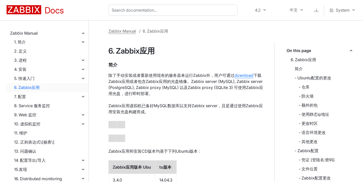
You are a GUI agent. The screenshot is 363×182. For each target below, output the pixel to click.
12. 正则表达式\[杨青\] (34, 142)
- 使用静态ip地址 (314, 114)
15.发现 (20, 169)
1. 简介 (20, 41)
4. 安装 (20, 69)
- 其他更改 (308, 141)
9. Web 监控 (25, 114)
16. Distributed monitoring (38, 178)
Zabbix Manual (24, 33)
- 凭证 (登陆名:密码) (317, 159)
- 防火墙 (306, 96)
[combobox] (173, 10)
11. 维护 (20, 132)
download (243, 75)
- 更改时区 (308, 123)
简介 (299, 68)
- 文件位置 (308, 168)
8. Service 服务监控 (32, 105)
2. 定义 (20, 51)
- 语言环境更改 (312, 132)
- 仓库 (304, 86)
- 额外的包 (308, 105)
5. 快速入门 (24, 78)
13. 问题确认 (25, 151)
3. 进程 (20, 60)
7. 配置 (20, 96)
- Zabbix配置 (307, 150)
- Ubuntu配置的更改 (313, 77)
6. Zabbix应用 (27, 87)
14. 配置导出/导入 (30, 160)
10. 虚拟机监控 (27, 123)
